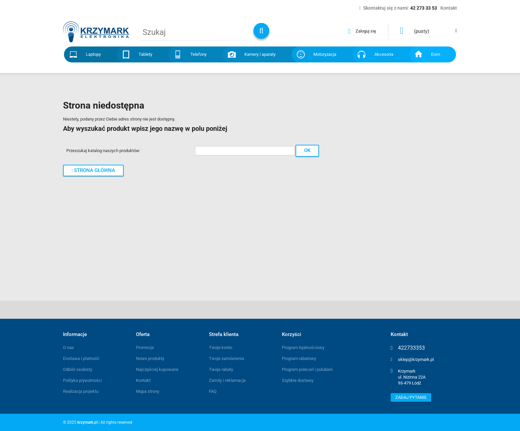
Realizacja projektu (80, 391)
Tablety (145, 54)
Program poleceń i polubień (307, 369)
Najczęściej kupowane (157, 369)
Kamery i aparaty (260, 54)
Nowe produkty (150, 358)
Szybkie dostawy (297, 380)
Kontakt (143, 380)
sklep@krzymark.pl (416, 359)
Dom (435, 54)
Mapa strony (147, 391)
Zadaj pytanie (410, 397)
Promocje (145, 347)
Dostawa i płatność (81, 358)
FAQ (213, 391)
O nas (68, 347)
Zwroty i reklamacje (227, 380)
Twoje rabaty (221, 369)
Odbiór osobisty (77, 369)
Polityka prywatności (82, 380)
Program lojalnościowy (303, 347)
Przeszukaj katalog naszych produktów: (103, 150)
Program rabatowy (299, 358)
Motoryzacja (324, 54)
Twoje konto (220, 347)
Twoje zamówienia (226, 358)
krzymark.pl (87, 422)
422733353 (411, 348)
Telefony (198, 54)
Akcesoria (383, 54)
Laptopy (93, 54)
